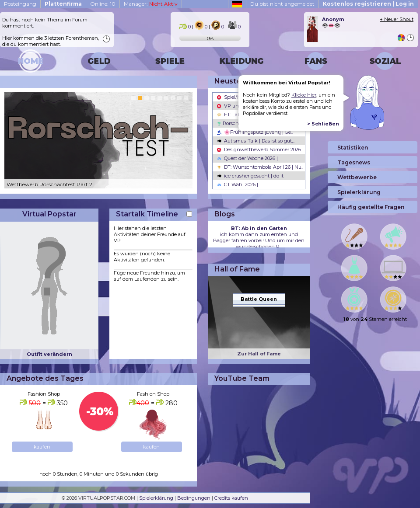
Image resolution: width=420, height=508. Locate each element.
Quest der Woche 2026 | (247, 158)
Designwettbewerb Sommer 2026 (259, 149)
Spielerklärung (156, 498)
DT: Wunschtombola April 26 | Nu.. (260, 167)
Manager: (151, 3)
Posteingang (20, 3)
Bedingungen (193, 498)
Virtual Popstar (49, 214)
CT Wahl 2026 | (237, 184)
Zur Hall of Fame (259, 354)
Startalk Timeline (147, 214)
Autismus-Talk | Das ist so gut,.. (255, 141)
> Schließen (323, 124)
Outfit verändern (49, 354)
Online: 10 (103, 3)
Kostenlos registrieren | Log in (368, 3)
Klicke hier (303, 95)
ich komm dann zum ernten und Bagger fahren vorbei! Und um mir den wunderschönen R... (258, 237)
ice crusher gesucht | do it (250, 176)
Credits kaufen (231, 498)
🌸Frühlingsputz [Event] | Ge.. (255, 132)
